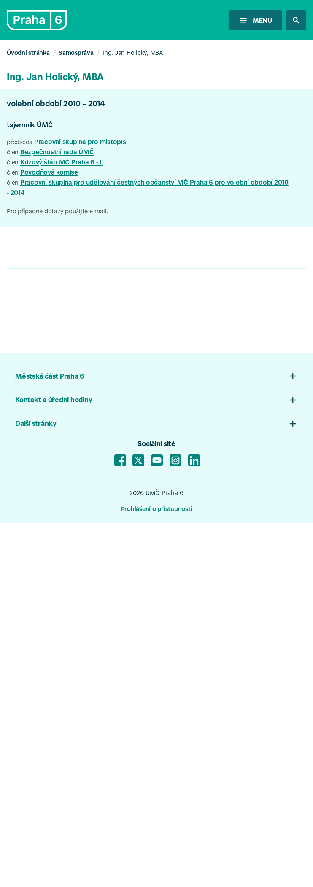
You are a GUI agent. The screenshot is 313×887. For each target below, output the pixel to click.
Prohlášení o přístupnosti (156, 510)
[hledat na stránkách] (296, 20)
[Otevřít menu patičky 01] (293, 376)
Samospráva (76, 53)
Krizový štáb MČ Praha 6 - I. (61, 163)
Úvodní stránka (28, 53)
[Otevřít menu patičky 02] (293, 400)
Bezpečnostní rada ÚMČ (57, 153)
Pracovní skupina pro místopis (80, 143)
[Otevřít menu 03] (293, 424)
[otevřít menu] (255, 20)
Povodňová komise (49, 173)
